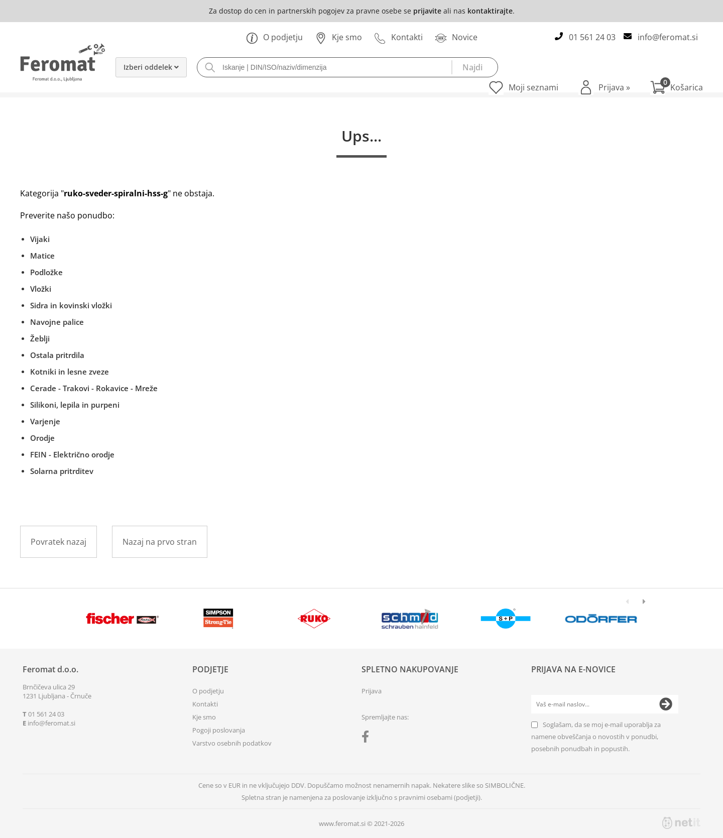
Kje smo (338, 37)
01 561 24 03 (592, 37)
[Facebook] (368, 738)
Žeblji (40, 338)
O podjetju (274, 37)
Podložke (46, 272)
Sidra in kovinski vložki (71, 305)
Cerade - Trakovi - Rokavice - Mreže (94, 388)
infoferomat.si (668, 37)
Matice (42, 256)
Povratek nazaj (58, 541)
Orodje (42, 438)
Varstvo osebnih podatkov (232, 743)
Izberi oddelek (151, 67)
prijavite (427, 11)
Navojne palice (57, 322)
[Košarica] (676, 87)
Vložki (40, 289)
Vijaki (40, 239)
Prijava (614, 87)
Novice (456, 37)
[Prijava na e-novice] (665, 704)
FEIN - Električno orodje (72, 454)
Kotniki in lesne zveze (69, 372)
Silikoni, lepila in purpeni (74, 405)
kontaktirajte (490, 11)
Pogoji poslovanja (218, 730)
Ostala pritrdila (57, 355)
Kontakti (398, 37)
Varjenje (45, 421)
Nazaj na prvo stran (160, 541)
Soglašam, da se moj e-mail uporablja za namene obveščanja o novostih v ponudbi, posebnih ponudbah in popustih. (596, 736)
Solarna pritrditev (61, 471)
